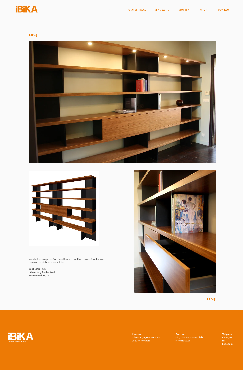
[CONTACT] (224, 9)
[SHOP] (204, 9)
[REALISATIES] (162, 9)
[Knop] (110, 10)
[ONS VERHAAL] (137, 9)
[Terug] (33, 35)
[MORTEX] (184, 9)
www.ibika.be (76, 296)
